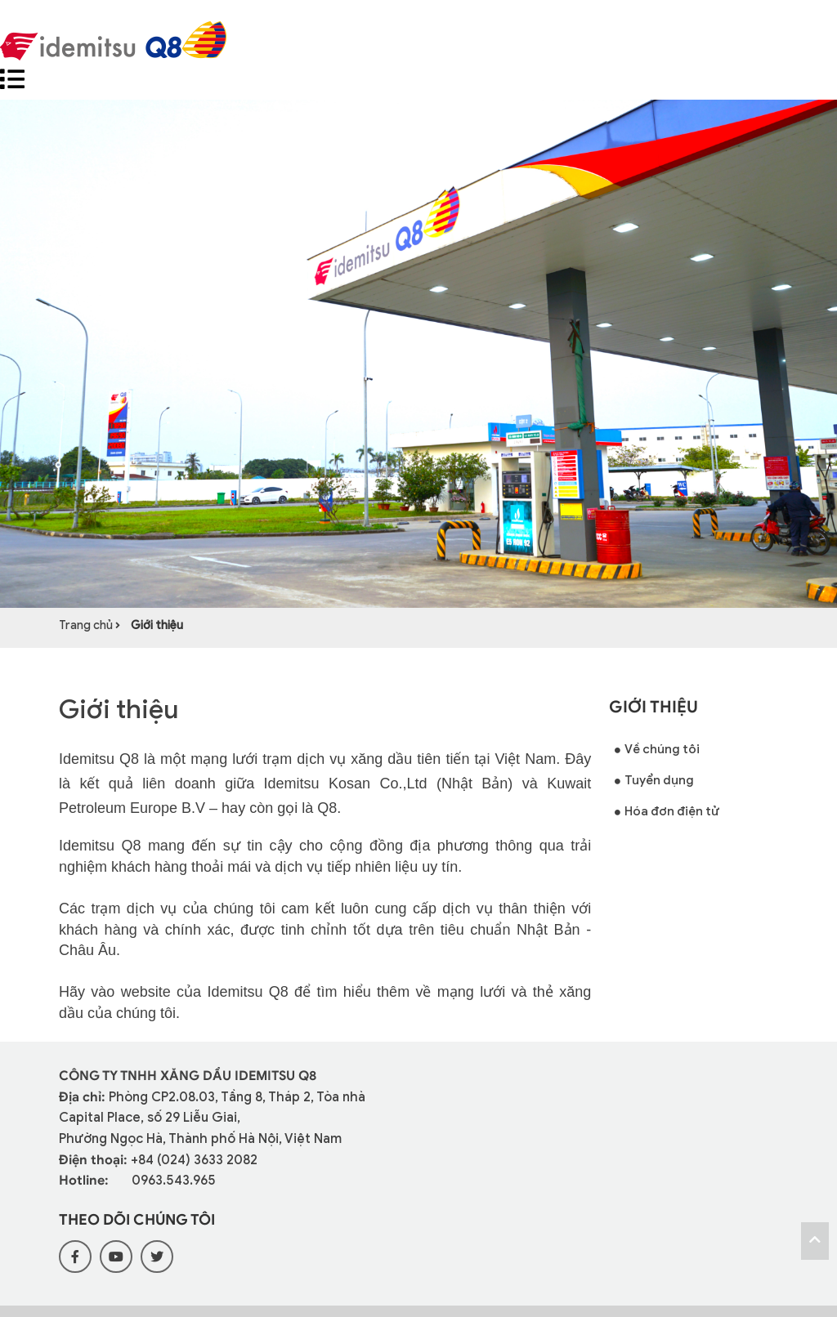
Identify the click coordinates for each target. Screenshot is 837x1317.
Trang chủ (87, 625)
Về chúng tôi (657, 750)
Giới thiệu (157, 625)
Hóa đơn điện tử (667, 812)
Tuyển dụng (654, 781)
